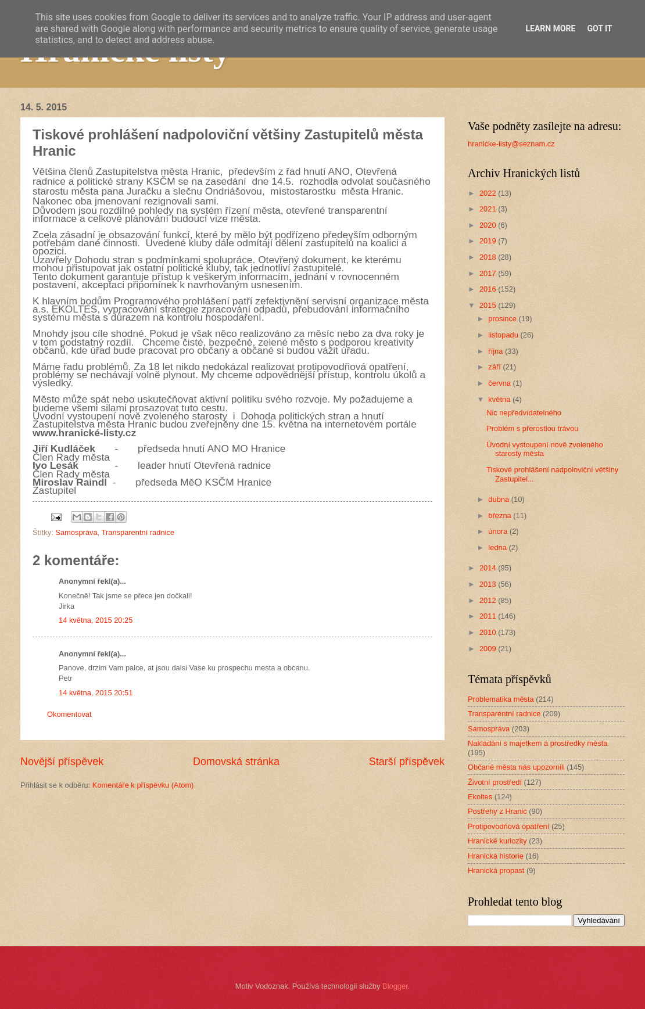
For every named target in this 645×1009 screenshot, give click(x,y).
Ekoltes (480, 796)
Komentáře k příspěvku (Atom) (143, 785)
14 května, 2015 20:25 (95, 620)
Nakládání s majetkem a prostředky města (537, 743)
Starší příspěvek (407, 761)
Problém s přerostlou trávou (532, 428)
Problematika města (501, 699)
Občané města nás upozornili (516, 767)
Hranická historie (496, 856)
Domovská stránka (236, 761)
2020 (488, 225)
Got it (599, 28)
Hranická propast (496, 870)
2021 (488, 208)
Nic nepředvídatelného (523, 412)
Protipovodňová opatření (508, 826)
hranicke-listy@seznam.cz (511, 143)
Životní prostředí (495, 782)
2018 (488, 257)
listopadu (504, 335)
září (495, 366)
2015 (488, 305)
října (496, 351)
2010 (488, 632)
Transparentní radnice (138, 532)
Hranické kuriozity (497, 840)
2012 (488, 600)
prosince (503, 318)
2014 (488, 567)
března (500, 515)
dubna (499, 499)
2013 (488, 584)
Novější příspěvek (61, 761)
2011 (488, 616)
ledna (498, 547)
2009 (488, 648)
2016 (488, 289)
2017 (488, 273)
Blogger (395, 986)
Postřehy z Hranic (497, 811)
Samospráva (76, 532)
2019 (488, 240)
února (499, 531)
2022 (488, 193)
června (500, 383)
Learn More (550, 28)
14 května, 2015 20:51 (95, 692)
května (500, 399)
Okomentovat (69, 714)
